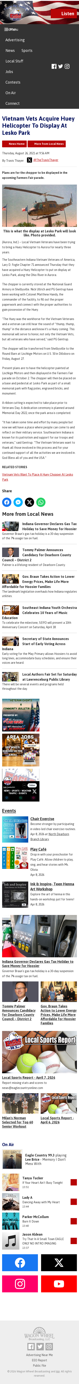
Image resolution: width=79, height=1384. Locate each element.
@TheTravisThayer (42, 160)
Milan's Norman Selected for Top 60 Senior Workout (17, 1122)
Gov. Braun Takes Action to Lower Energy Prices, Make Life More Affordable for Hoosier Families (38, 582)
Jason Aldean (32, 1234)
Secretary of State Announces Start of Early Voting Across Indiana (35, 644)
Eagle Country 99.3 (40, 1155)
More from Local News (49, 143)
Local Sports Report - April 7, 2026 (28, 1077)
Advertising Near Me (39, 1355)
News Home (17, 143)
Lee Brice (32, 1159)
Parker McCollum (35, 1217)
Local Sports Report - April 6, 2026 (57, 1120)
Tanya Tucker (32, 1178)
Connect (12, 103)
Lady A (27, 1197)
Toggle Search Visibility (74, 66)
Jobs (9, 71)
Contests (12, 82)
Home (10, 29)
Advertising (15, 40)
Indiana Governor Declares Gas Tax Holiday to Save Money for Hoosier (38, 964)
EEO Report (39, 1360)
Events (9, 810)
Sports (26, 50)
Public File (39, 1365)
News (10, 50)
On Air (10, 93)
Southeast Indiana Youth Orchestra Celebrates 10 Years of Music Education (39, 613)
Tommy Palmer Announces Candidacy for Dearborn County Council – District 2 (36, 555)
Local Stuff (14, 61)
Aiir (58, 1371)
